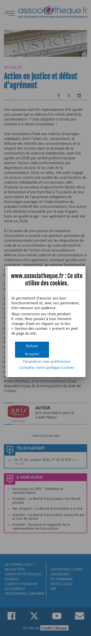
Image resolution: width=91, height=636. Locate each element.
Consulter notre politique (46, 367)
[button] (32, 354)
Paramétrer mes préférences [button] (47, 361)
